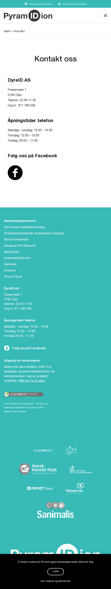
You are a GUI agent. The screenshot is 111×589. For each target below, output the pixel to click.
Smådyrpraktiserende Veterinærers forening (34, 233)
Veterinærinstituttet (17, 258)
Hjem (7, 31)
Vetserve (10, 270)
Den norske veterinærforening (24, 227)
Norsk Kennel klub (16, 239)
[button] (105, 15)
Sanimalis (10, 264)
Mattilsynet (11, 252)
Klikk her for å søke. (31, 381)
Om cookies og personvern (55, 583)
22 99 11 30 (24, 304)
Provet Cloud (13, 277)
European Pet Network (20, 246)
